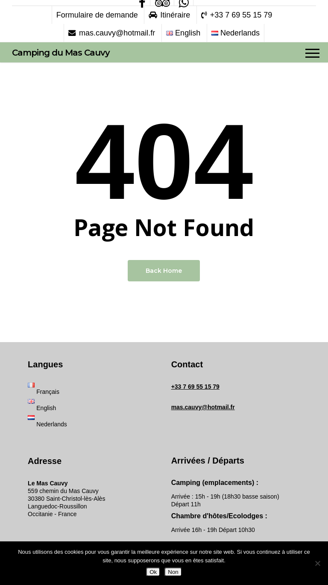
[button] (312, 52)
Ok (153, 572)
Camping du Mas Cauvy (61, 52)
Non (173, 572)
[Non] (317, 563)
